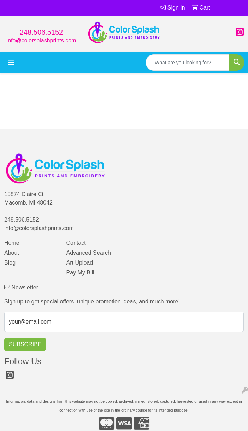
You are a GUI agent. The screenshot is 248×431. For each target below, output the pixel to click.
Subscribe (25, 344)
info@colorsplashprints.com (41, 40)
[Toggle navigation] (11, 62)
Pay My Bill (80, 273)
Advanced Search (88, 253)
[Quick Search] (188, 62)
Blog (10, 263)
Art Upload (79, 263)
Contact (76, 243)
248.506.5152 (41, 32)
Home (11, 243)
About (11, 253)
